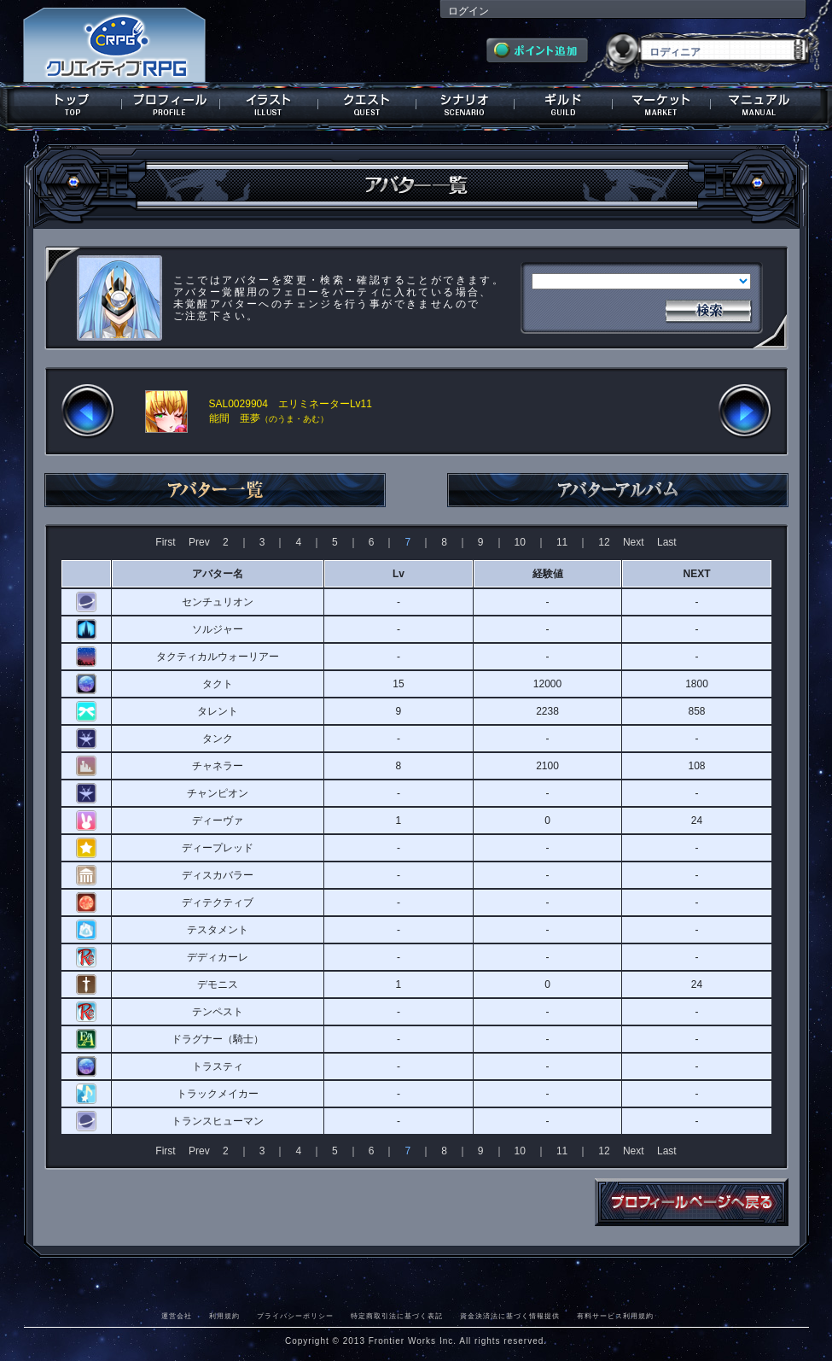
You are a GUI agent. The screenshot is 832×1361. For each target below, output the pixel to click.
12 (603, 542)
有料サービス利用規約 (615, 1315)
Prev (199, 542)
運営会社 (176, 1315)
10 (520, 542)
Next (633, 542)
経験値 (547, 574)
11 (561, 542)
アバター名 (217, 574)
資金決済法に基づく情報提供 (510, 1315)
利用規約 (224, 1315)
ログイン (468, 11)
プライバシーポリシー (295, 1315)
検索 (708, 309)
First (165, 542)
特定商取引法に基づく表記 (397, 1315)
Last (667, 542)
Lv (398, 574)
